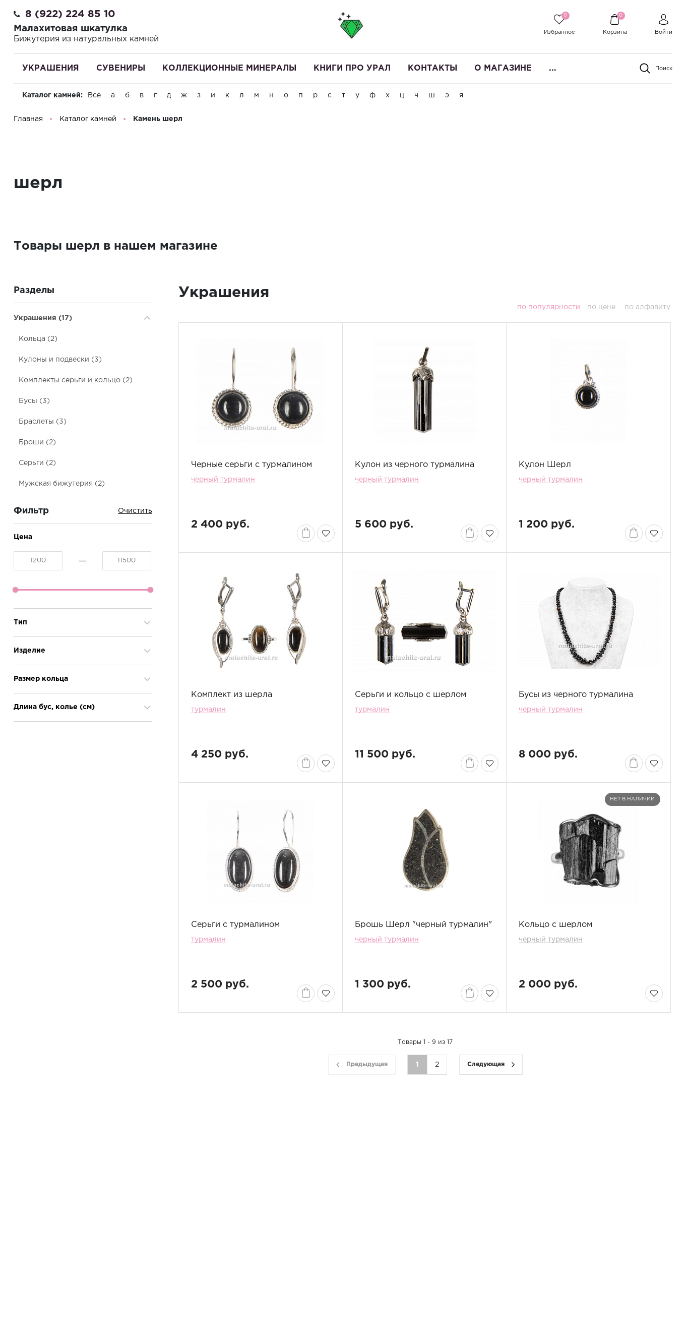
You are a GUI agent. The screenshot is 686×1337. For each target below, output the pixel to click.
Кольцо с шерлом (555, 924)
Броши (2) (37, 442)
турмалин (208, 710)
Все (94, 95)
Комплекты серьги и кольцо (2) (76, 380)
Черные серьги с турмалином (251, 465)
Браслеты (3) (43, 422)
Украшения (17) (43, 318)
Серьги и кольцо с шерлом (410, 695)
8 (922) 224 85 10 (70, 14)
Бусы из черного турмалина (576, 695)
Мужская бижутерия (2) (62, 484)
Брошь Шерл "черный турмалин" (423, 924)
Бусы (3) (34, 401)
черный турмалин (223, 480)
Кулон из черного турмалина (414, 465)
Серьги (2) (37, 463)
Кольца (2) (38, 339)
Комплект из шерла (231, 695)
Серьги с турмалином (235, 924)
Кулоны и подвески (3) (60, 360)
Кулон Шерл (545, 465)
